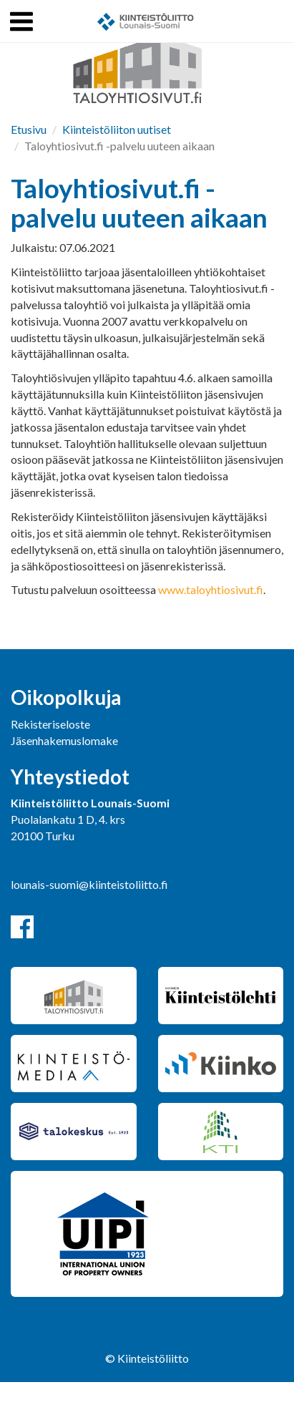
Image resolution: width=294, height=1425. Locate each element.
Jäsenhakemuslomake (64, 740)
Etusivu (28, 129)
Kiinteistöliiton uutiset (116, 129)
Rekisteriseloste (50, 724)
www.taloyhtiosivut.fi (210, 589)
